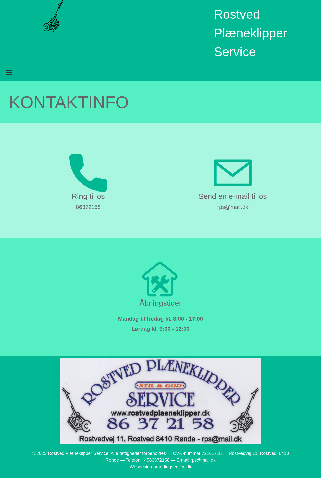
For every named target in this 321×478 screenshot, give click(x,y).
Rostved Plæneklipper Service (250, 33)
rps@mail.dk (232, 207)
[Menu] (9, 72)
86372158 (88, 207)
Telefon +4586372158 (148, 460)
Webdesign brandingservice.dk (160, 466)
